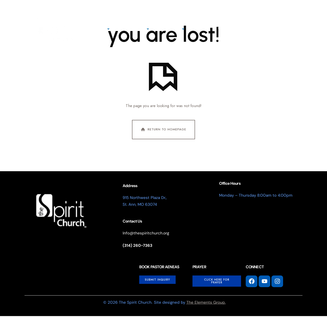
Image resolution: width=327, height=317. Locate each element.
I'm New (275, 28)
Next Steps (135, 29)
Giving (201, 29)
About (100, 29)
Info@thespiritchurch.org (146, 234)
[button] (291, 29)
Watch (225, 29)
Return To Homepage (163, 130)
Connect (172, 29)
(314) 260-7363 (137, 246)
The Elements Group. (206, 303)
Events (250, 29)
